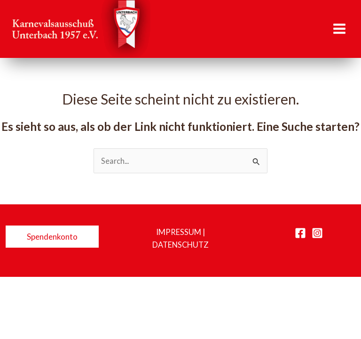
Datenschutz (180, 244)
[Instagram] (317, 233)
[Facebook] (300, 233)
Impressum (178, 231)
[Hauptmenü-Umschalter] (339, 28)
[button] (52, 237)
